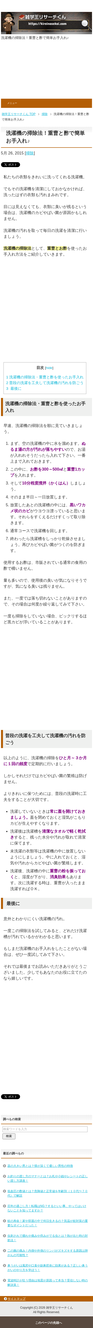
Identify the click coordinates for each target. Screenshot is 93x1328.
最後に (14, 388)
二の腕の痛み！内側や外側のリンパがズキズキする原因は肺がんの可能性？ (47, 1253)
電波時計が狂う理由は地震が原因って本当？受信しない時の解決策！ (47, 1283)
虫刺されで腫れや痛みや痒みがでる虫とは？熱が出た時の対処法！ (47, 1238)
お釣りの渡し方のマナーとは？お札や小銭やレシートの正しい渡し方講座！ (47, 1178)
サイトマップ (17, 1298)
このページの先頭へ (48, 1323)
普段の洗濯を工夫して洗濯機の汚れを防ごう (45, 383)
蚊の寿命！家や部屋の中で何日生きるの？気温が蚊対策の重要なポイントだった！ (47, 1223)
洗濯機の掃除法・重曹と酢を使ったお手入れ (45, 377)
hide (49, 368)
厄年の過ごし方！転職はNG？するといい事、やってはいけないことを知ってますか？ (46, 1208)
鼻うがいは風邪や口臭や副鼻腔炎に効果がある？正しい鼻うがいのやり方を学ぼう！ (47, 1268)
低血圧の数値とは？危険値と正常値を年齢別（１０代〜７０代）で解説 (47, 1193)
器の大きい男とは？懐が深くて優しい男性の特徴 (40, 1166)
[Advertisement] (46, 72)
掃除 (30, 153)
